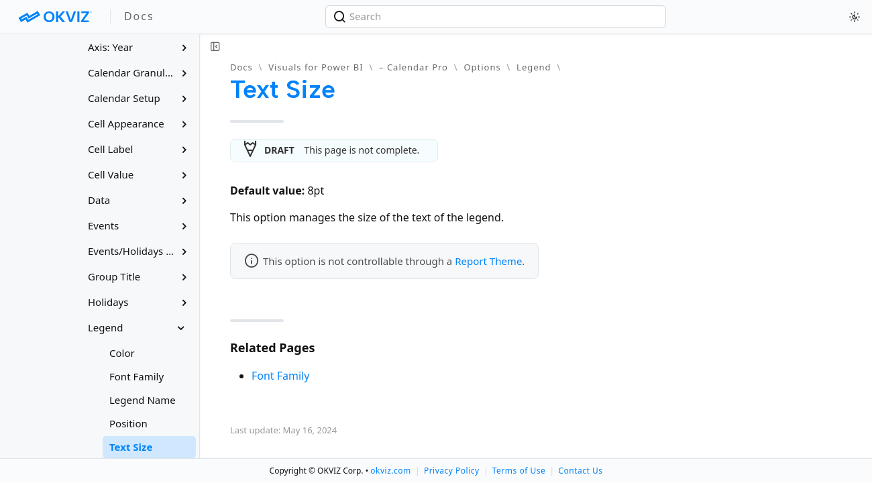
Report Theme (488, 261)
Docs (241, 67)
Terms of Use (518, 470)
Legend (533, 67)
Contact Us (580, 470)
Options (482, 67)
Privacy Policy (452, 470)
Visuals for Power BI (315, 67)
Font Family (280, 375)
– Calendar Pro (413, 67)
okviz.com (390, 470)
